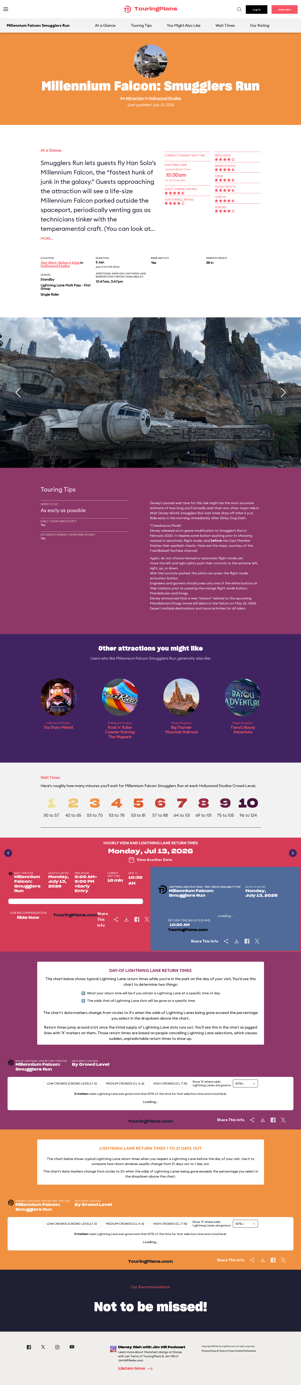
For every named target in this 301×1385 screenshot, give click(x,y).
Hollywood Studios (164, 98)
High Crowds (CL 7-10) (170, 1083)
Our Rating (259, 25)
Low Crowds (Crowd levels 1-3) (72, 1083)
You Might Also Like (183, 25)
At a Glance (105, 25)
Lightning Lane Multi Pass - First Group (66, 287)
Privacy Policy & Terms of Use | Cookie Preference (229, 1350)
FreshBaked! (159, 550)
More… (47, 238)
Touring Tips (141, 25)
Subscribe (284, 9)
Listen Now (136, 1369)
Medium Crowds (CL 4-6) (125, 1083)
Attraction (134, 98)
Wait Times (225, 25)
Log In (256, 9)
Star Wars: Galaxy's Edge (60, 263)
